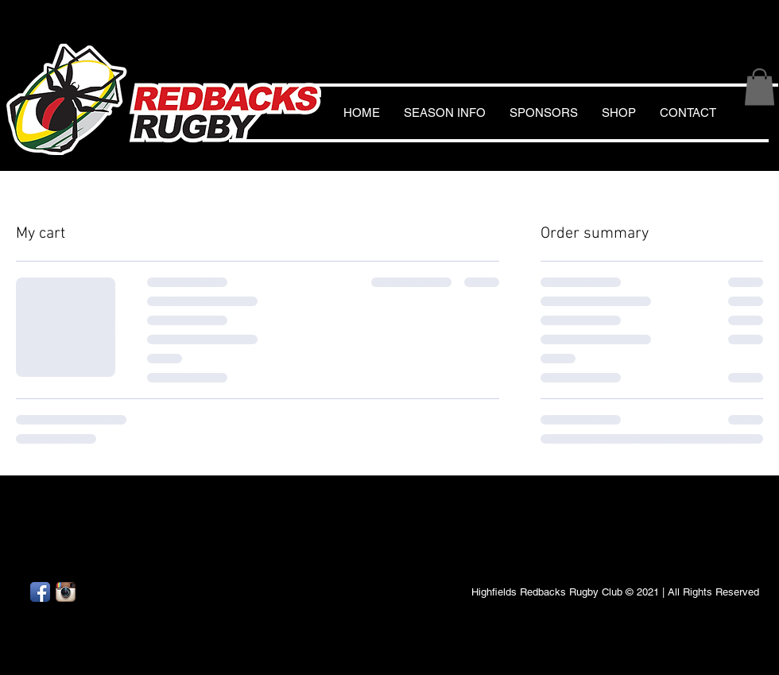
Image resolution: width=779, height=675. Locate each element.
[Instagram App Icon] (66, 592)
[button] (759, 87)
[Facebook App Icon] (40, 592)
